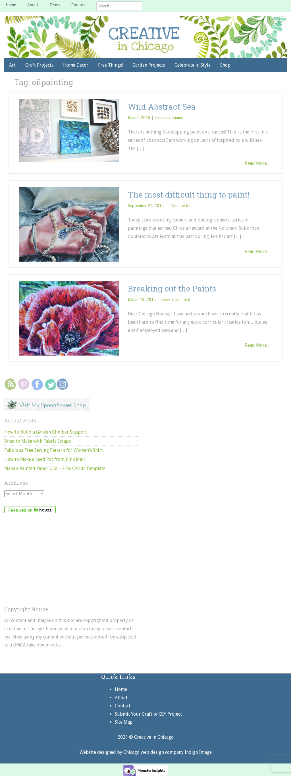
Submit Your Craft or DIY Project (148, 714)
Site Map (124, 722)
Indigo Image (198, 752)
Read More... (257, 163)
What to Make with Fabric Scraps (37, 441)
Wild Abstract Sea (162, 106)
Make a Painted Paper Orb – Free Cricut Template (54, 468)
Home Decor (75, 65)
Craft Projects (39, 65)
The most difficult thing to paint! (189, 194)
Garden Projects (148, 65)
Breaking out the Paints (172, 288)
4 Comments (179, 205)
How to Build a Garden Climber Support (45, 432)
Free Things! (110, 65)
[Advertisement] (71, 560)
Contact (78, 5)
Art (12, 65)
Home (11, 5)
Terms (54, 5)
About (32, 5)
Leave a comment (170, 117)
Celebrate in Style (192, 65)
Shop (225, 65)
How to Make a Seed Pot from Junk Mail (44, 459)
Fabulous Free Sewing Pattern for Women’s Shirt (53, 450)
